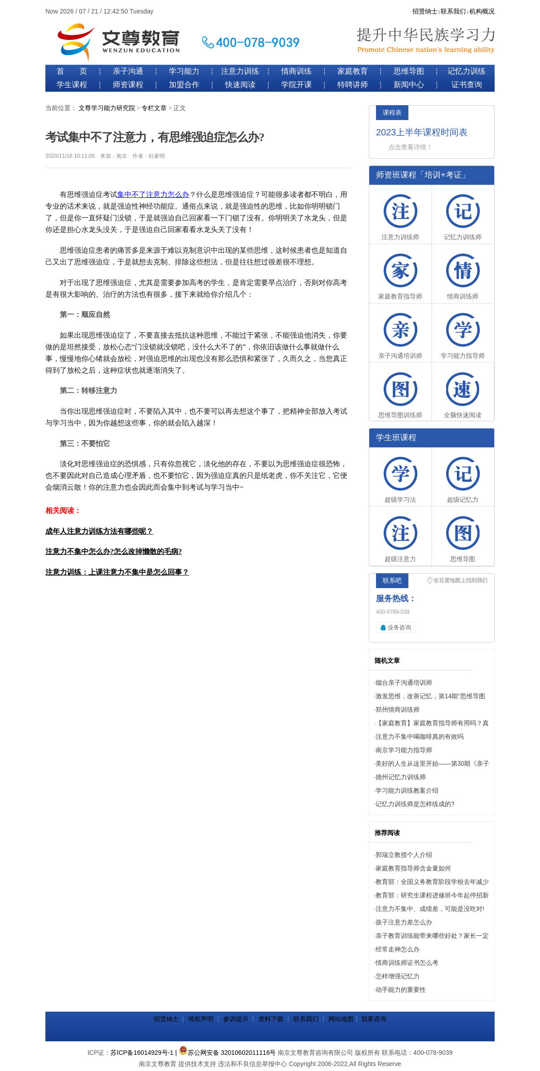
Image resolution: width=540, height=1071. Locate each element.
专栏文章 (154, 108)
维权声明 (200, 1018)
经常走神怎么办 (398, 949)
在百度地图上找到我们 (460, 580)
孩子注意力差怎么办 (404, 922)
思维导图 (409, 71)
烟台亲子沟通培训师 (404, 682)
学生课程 (72, 84)
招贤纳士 (425, 11)
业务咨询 (399, 627)
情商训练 (296, 71)
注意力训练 (240, 71)
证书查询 (466, 84)
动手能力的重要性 (401, 989)
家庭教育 (352, 71)
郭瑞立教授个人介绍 (404, 854)
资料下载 (270, 1018)
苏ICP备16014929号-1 (142, 1052)
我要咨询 (373, 1018)
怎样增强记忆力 (398, 976)
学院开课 (296, 84)
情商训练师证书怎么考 (407, 962)
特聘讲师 (352, 84)
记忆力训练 (466, 71)
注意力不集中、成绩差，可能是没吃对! (430, 908)
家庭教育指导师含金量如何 (413, 868)
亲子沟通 (128, 71)
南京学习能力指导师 (404, 750)
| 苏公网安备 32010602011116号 (225, 1052)
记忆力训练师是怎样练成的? (415, 804)
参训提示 (235, 1018)
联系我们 (453, 11)
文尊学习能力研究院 (107, 108)
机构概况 (482, 11)
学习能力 (184, 71)
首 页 (72, 71)
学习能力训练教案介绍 (407, 790)
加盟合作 (184, 84)
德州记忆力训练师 (401, 777)
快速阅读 (240, 84)
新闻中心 (409, 84)
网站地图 (341, 1018)
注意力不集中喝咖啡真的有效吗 (420, 736)
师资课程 (128, 84)
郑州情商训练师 (398, 709)
